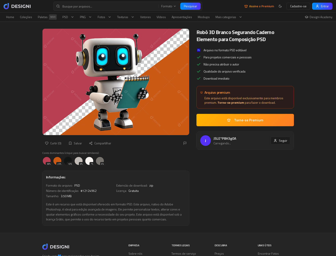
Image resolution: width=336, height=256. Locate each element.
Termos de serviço (183, 253)
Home (10, 17)
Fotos (104, 17)
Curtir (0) (53, 143)
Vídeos (161, 17)
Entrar (322, 6)
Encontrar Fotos (268, 253)
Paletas (47, 17)
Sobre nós (135, 253)
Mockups (204, 17)
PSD (68, 17)
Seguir (280, 140)
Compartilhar (100, 143)
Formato (168, 6)
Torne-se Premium (245, 120)
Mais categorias (229, 17)
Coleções (26, 17)
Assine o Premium (259, 6)
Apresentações (182, 17)
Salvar (75, 143)
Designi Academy (318, 17)
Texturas (125, 17)
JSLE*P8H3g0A (225, 138)
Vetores (145, 17)
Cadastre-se (298, 6)
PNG (86, 17)
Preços (219, 253)
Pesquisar (190, 6)
